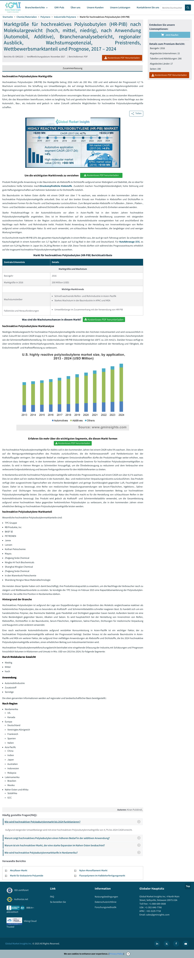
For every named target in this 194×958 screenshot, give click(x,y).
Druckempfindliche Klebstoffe (56, 186)
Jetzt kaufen (169, 34)
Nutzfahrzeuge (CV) (129, 241)
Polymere (45, 16)
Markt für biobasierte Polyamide (26, 875)
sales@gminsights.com (157, 914)
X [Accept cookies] (128, 953)
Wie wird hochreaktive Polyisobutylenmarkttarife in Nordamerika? (73, 852)
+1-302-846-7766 (153, 907)
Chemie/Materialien (27, 16)
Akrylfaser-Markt (18, 870)
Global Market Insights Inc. (18, 943)
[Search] (188, 8)
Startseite (8, 16)
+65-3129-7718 (153, 911)
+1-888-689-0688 (157, 903)
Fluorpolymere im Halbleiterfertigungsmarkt (102, 875)
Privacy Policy (116, 953)
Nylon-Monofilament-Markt (93, 870)
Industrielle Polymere (65, 16)
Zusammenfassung (72, 68)
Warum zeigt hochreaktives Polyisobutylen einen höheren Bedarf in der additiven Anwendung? (73, 838)
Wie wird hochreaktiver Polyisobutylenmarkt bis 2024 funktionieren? (73, 821)
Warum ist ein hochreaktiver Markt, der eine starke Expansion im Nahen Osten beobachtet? (73, 845)
